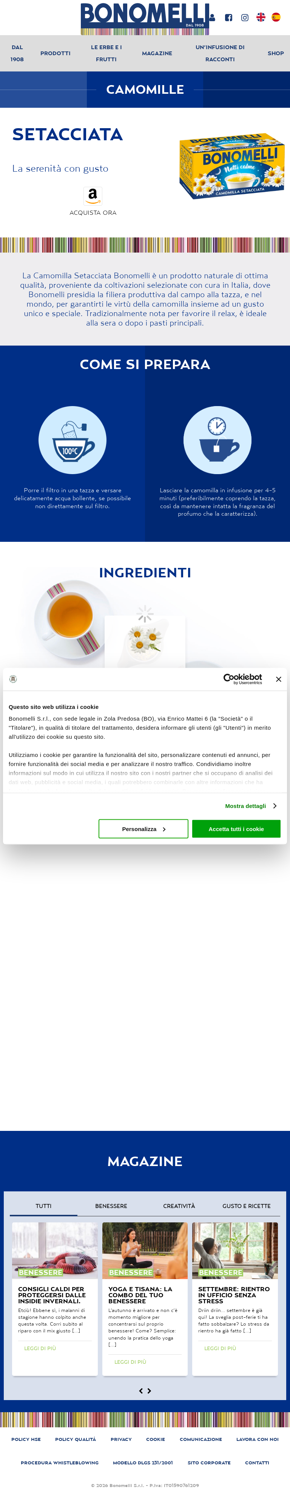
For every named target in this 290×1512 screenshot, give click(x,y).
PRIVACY (121, 1439)
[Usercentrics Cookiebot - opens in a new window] (229, 679)
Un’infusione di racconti (220, 53)
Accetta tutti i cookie (236, 828)
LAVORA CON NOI (257, 1439)
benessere (111, 1206)
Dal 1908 (17, 53)
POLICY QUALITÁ (75, 1439)
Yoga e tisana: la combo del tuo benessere (140, 1295)
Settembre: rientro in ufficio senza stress (234, 1295)
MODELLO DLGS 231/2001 (143, 1462)
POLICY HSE (26, 1439)
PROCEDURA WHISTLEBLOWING (60, 1462)
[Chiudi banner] (278, 679)
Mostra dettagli (245, 806)
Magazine (157, 53)
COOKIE (155, 1439)
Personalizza (143, 828)
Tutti (43, 1206)
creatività (179, 1206)
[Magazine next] (149, 1391)
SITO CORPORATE (209, 1462)
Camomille (145, 89)
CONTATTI (257, 1462)
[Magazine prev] (141, 1391)
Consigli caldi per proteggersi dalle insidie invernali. (52, 1295)
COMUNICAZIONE (201, 1439)
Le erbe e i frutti (106, 53)
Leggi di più (40, 1348)
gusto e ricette (246, 1206)
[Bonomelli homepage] (145, 19)
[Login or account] (212, 17)
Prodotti (55, 53)
